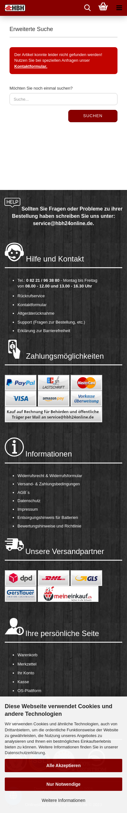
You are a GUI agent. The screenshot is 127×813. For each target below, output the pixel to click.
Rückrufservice (31, 295)
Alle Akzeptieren (63, 765)
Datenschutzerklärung (25, 752)
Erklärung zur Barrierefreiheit (43, 330)
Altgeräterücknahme (35, 313)
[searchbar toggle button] (87, 8)
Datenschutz (28, 500)
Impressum (27, 509)
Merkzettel (27, 664)
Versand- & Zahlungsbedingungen (48, 484)
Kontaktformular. (30, 66)
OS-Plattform (29, 690)
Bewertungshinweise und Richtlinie (49, 526)
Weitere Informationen (63, 800)
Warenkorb (27, 654)
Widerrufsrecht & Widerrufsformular (49, 475)
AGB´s (23, 492)
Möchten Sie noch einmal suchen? (41, 88)
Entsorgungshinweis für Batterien (47, 517)
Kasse (23, 681)
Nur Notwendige (63, 784)
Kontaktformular (32, 304)
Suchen (93, 115)
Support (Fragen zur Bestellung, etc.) (51, 322)
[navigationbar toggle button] (119, 8)
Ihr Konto (25, 673)
